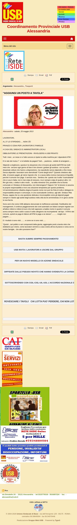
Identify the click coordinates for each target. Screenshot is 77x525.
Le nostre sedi (64, 9)
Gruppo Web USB (35, 520)
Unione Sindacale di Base (27, 514)
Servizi (61, 12)
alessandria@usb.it (10, 497)
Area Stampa (64, 19)
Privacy (62, 22)
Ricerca (62, 17)
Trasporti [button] (29, 86)
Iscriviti (61, 14)
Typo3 (57, 520)
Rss (6, 490)
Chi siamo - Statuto (66, 7)
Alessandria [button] (19, 86)
